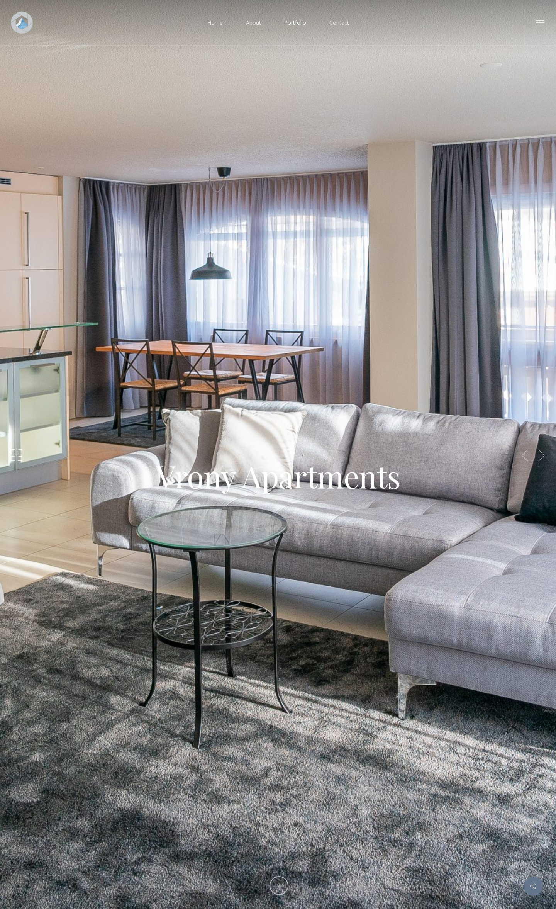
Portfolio (295, 22)
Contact (339, 22)
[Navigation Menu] (540, 22)
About (253, 22)
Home (215, 22)
